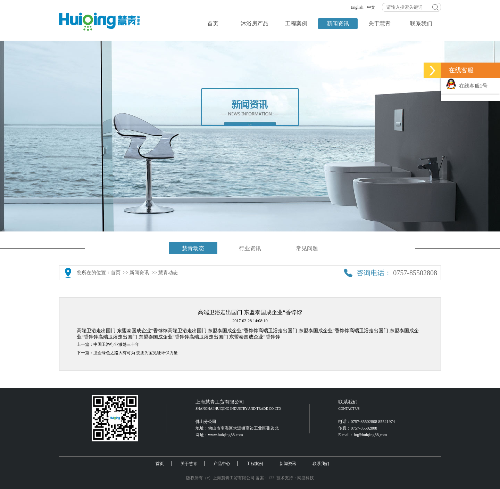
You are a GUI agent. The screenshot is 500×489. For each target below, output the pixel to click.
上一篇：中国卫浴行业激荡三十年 (108, 344)
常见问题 (307, 248)
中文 (371, 7)
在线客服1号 (467, 86)
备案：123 (265, 477)
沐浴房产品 (254, 23)
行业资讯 (250, 248)
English (357, 7)
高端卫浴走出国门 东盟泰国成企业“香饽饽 (122, 330)
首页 (212, 23)
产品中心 (222, 463)
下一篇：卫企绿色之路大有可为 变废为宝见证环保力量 (127, 352)
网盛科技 (305, 477)
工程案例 (296, 23)
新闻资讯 (338, 23)
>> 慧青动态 (164, 272)
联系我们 (421, 23)
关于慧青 (379, 23)
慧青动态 (193, 248)
